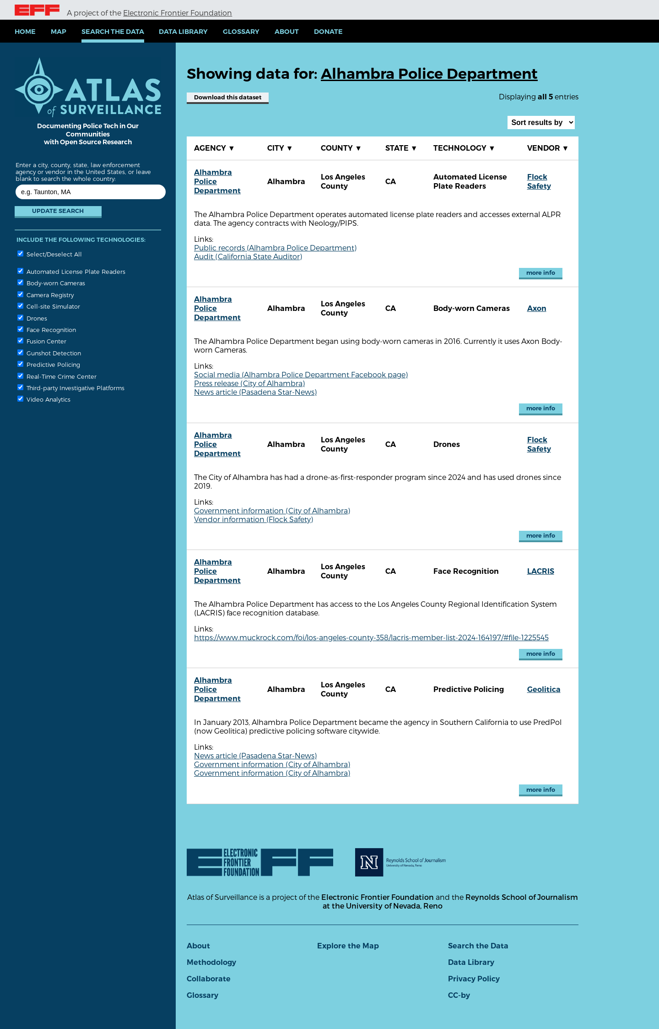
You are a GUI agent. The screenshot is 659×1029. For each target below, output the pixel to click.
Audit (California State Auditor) (248, 256)
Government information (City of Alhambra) (272, 510)
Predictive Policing (48, 364)
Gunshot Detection (49, 352)
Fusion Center (41, 341)
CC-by (459, 995)
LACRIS (540, 571)
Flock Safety (539, 182)
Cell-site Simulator (48, 306)
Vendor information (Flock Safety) (253, 519)
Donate (328, 31)
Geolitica (544, 689)
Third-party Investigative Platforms (70, 387)
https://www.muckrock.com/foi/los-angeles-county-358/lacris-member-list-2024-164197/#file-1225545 (371, 637)
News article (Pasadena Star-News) (255, 391)
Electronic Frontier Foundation (177, 12)
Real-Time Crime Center (57, 376)
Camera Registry (45, 294)
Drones (32, 318)
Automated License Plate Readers (71, 271)
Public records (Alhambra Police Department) (275, 247)
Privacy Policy (474, 979)
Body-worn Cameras (51, 282)
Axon (536, 308)
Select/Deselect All (49, 253)
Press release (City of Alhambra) (249, 383)
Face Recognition (46, 329)
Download (227, 97)
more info (540, 272)
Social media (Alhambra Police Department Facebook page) (301, 374)
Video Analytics (43, 399)
